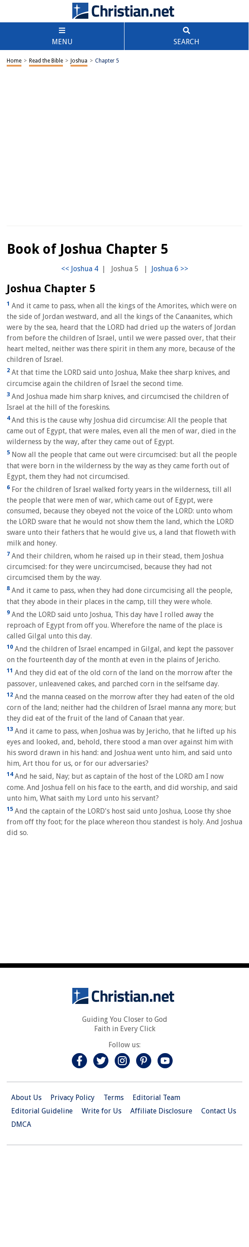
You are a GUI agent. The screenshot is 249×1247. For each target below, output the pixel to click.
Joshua (79, 61)
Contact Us (218, 1111)
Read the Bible (46, 61)
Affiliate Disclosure (161, 1111)
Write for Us (101, 1111)
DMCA (21, 1124)
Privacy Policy (72, 1097)
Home (14, 61)
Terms (114, 1097)
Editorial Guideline (42, 1111)
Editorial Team (156, 1097)
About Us (26, 1097)
